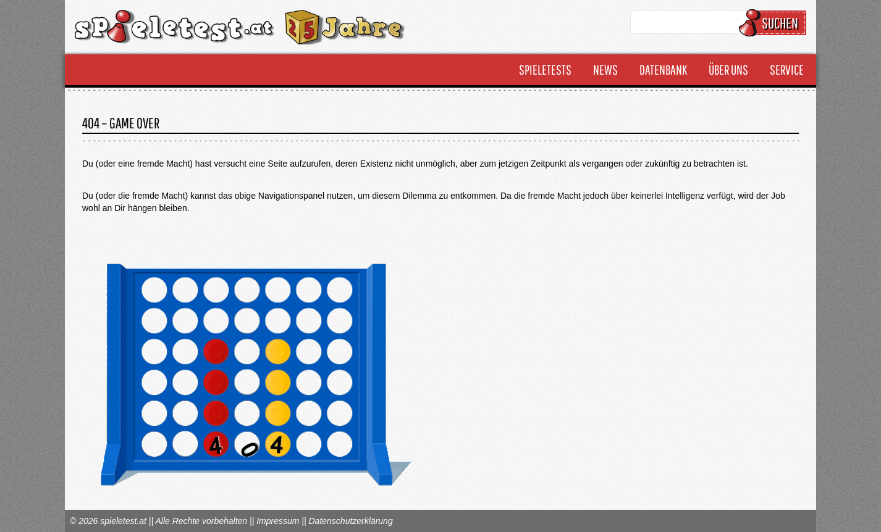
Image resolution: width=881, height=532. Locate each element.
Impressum (277, 521)
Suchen (774, 23)
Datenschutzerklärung (350, 521)
